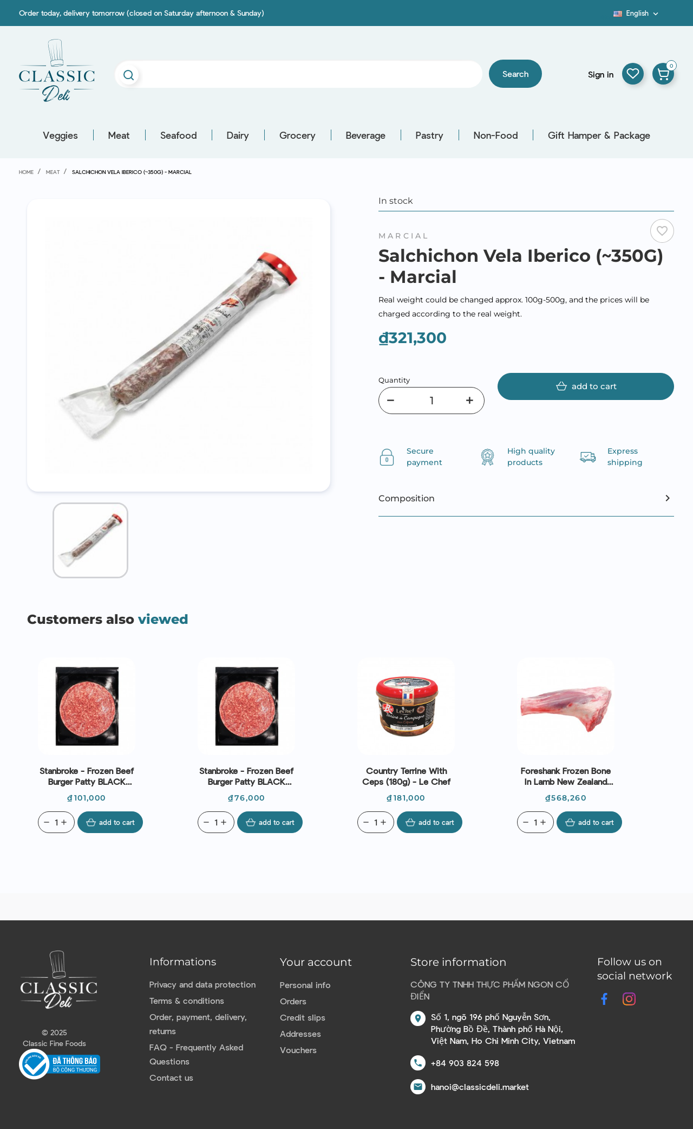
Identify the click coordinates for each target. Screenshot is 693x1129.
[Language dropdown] (637, 13)
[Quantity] (431, 400)
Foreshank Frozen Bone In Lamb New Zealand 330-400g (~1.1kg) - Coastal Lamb (566, 776)
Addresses (300, 1033)
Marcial (403, 236)
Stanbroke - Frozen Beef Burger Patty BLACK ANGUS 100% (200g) (87, 776)
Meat (119, 135)
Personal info (305, 984)
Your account (316, 962)
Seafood (178, 135)
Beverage (365, 135)
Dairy (238, 135)
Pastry (429, 135)
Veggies (60, 135)
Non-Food (496, 135)
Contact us (171, 1077)
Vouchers (298, 1049)
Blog (606, 17)
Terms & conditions (186, 1000)
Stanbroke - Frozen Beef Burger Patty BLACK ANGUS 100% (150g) (246, 776)
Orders (293, 1001)
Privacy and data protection (202, 984)
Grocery (297, 135)
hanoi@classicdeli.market (480, 1086)
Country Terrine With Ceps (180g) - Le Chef (406, 775)
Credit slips (302, 1017)
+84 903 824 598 (465, 1062)
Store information (458, 962)
